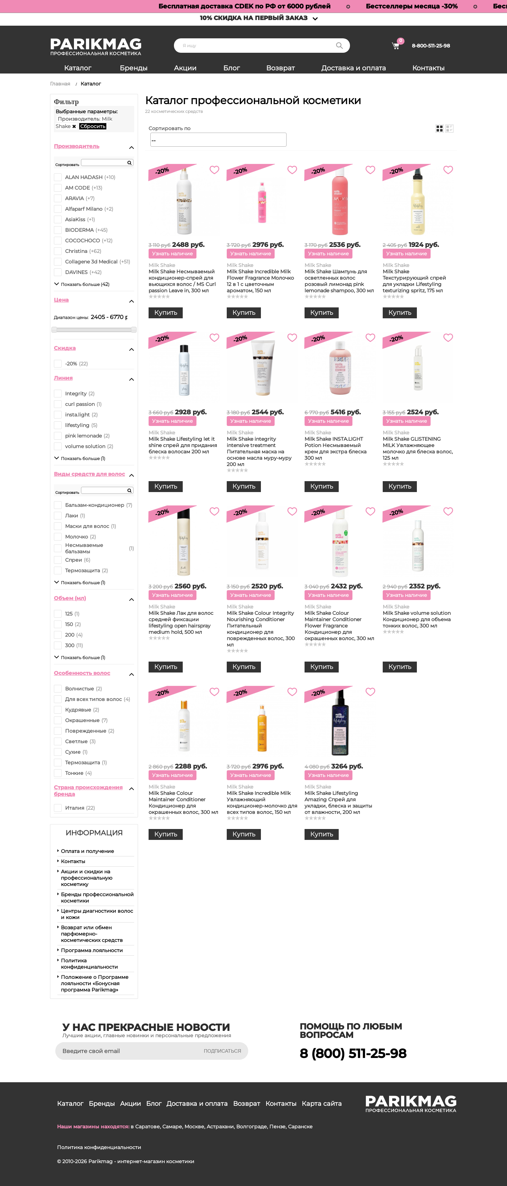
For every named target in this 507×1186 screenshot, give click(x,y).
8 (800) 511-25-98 (353, 1053)
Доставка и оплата (353, 68)
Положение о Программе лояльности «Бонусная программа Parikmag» (95, 983)
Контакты (428, 68)
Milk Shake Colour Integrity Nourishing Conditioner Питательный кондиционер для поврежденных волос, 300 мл (261, 629)
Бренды (134, 68)
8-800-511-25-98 (431, 46)
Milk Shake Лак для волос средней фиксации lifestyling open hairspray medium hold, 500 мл (181, 622)
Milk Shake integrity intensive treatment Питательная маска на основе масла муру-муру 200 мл (259, 451)
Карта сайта (322, 1104)
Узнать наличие (172, 253)
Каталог (77, 68)
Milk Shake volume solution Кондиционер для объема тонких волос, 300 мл (417, 619)
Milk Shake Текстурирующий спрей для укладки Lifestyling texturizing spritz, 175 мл (414, 281)
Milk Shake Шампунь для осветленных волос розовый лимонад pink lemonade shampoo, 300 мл (339, 281)
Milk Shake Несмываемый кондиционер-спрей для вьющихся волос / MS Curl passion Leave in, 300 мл (182, 281)
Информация (94, 833)
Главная (60, 84)
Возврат (280, 68)
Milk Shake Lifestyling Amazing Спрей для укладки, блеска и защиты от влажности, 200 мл (338, 802)
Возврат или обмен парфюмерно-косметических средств (92, 933)
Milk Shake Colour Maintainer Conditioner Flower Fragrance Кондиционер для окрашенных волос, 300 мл (339, 626)
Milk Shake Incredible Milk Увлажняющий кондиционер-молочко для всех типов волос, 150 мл (262, 802)
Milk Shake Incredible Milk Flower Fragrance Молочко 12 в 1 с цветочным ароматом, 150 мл (260, 281)
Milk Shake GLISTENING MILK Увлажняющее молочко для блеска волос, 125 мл (418, 448)
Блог (231, 68)
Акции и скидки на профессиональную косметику (86, 877)
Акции (185, 68)
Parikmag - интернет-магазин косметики (141, 1161)
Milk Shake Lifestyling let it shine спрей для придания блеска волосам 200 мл (183, 445)
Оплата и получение (87, 851)
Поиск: (339, 45)
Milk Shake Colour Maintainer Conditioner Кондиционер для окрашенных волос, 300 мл (183, 802)
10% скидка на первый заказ (253, 17)
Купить (165, 313)
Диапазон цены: (71, 317)
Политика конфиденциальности (89, 963)
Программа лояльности (92, 950)
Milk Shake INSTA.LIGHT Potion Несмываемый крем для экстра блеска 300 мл (336, 448)
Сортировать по (169, 128)
